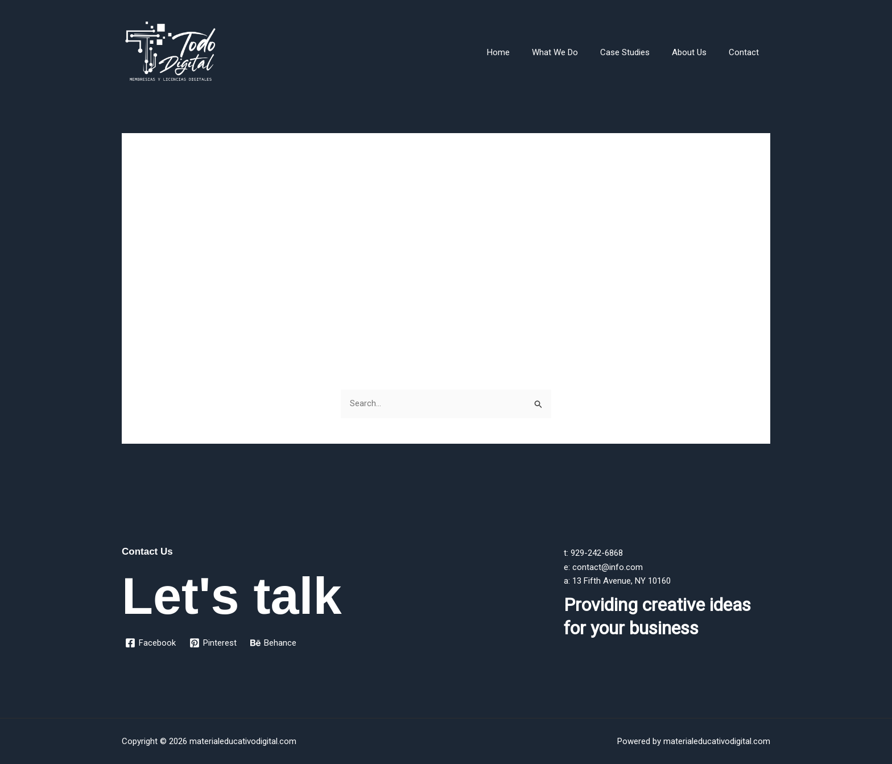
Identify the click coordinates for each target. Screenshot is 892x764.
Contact (747, 52)
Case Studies (638, 52)
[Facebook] (150, 643)
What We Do (573, 52)
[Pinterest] (213, 643)
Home (521, 52)
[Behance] (273, 643)
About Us (697, 52)
